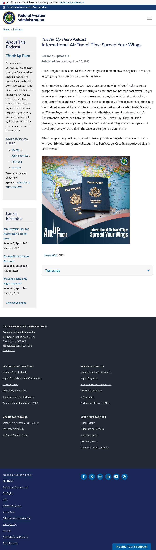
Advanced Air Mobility (13, 428)
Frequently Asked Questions (95, 447)
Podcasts (18, 29)
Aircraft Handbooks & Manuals (96, 372)
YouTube (16, 167)
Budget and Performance (15, 487)
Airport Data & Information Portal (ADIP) (22, 378)
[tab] (97, 270)
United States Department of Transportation (27, 7)
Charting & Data (10, 384)
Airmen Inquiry (88, 422)
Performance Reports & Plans (95, 403)
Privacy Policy (10, 524)
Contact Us (9, 350)
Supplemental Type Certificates (18, 396)
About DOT (8, 480)
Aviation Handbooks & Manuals (96, 384)
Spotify (17, 150)
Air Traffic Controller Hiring (16, 435)
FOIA (5, 499)
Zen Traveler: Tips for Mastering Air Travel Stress (16, 233)
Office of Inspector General (16, 518)
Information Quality (12, 505)
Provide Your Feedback (131, 546)
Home (6, 29)
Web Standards (10, 543)
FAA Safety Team (89, 441)
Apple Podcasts (21, 155)
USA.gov (7, 530)
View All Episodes (16, 302)
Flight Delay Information (14, 390)
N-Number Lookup (89, 435)
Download (50, 255)
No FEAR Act (9, 511)
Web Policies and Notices (15, 536)
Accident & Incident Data (15, 372)
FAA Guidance (87, 396)
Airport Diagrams (89, 378)
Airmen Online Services (92, 428)
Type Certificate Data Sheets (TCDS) (21, 403)
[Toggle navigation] (149, 18)
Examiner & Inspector (91, 390)
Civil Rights (8, 493)
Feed (17, 161)
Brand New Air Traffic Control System (21, 422)
